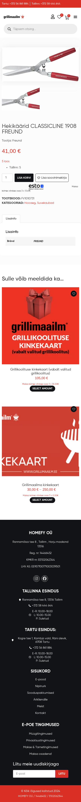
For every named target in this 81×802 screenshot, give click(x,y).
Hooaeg (30, 203)
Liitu (62, 773)
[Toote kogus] (7, 178)
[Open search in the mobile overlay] (40, 29)
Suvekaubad (45, 203)
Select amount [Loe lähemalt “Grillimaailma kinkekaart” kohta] (42, 500)
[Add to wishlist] (74, 294)
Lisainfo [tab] (11, 218)
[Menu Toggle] (75, 17)
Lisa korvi (24, 178)
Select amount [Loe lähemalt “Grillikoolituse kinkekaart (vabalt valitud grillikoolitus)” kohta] (42, 388)
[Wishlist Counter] (58, 17)
